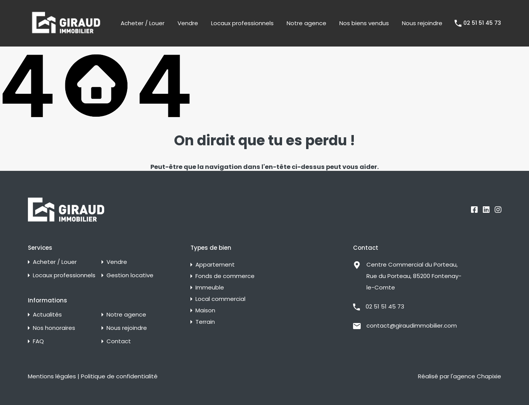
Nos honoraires (54, 328)
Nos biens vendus (364, 23)
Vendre (187, 23)
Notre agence (306, 23)
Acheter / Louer (143, 23)
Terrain (205, 322)
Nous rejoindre (422, 23)
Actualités (47, 314)
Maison (205, 310)
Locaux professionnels (242, 23)
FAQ (38, 341)
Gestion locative (129, 275)
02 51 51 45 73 (482, 23)
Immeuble (209, 287)
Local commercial (220, 299)
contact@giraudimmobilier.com (411, 325)
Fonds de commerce (225, 276)
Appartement (215, 264)
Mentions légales (52, 376)
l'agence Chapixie (476, 376)
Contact (118, 341)
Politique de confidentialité (119, 376)
